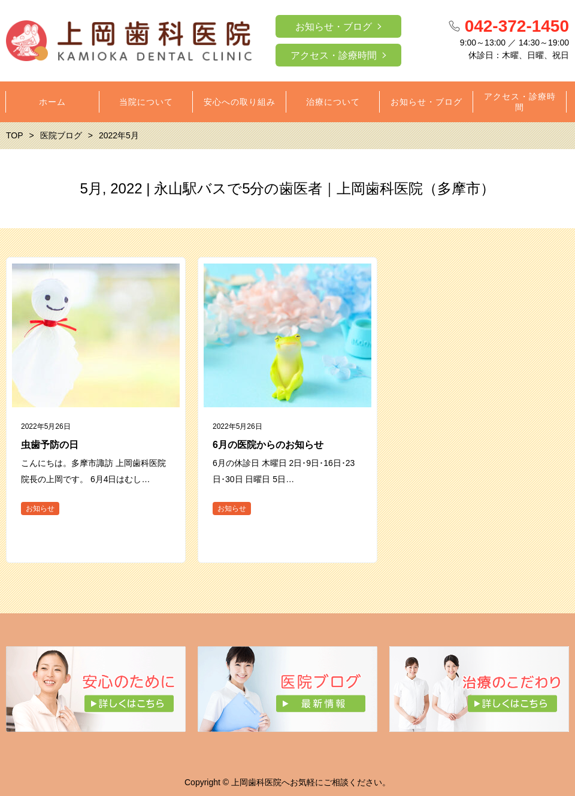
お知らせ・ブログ (333, 27)
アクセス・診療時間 (333, 55)
